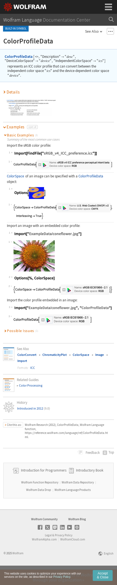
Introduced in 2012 (33, 408)
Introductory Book (89, 485)
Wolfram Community (44, 534)
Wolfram (17, 568)
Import (22, 361)
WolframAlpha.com (44, 554)
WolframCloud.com (72, 554)
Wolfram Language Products (73, 504)
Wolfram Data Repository (78, 497)
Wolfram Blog (77, 534)
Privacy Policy (63, 550)
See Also (92, 31)
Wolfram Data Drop (38, 504)
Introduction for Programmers (43, 485)
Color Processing (30, 385)
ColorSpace (15, 176)
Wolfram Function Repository (39, 497)
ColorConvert (26, 355)
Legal (48, 550)
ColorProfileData (18, 56)
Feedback (92, 452)
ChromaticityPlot (54, 355)
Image (99, 355)
